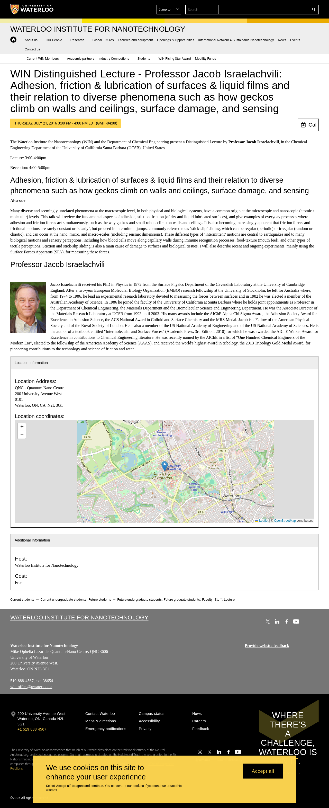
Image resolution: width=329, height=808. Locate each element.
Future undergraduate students (139, 599)
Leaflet (261, 520)
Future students (99, 599)
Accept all (263, 771)
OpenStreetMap (285, 520)
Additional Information (32, 540)
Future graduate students (182, 599)
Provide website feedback (267, 645)
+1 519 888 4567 (31, 729)
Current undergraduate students (63, 599)
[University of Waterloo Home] (32, 9)
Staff (218, 599)
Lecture (229, 599)
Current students (22, 599)
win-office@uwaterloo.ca (31, 686)
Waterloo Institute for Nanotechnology (46, 565)
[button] (276, 9)
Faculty (207, 599)
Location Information (31, 363)
